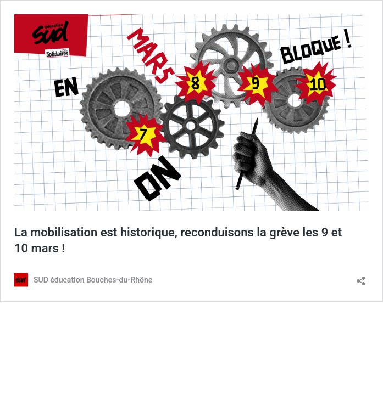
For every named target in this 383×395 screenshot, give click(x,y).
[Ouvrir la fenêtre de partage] (361, 277)
